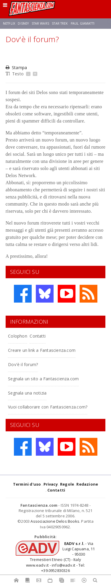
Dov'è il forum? (23, 364)
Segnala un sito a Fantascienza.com (43, 378)
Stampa (16, 67)
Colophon (17, 336)
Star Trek (60, 23)
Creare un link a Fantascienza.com (41, 350)
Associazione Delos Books (54, 521)
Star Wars (40, 23)
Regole (67, 484)
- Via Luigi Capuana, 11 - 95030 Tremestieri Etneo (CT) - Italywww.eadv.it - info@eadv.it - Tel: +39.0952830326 (60, 557)
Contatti (38, 336)
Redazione (87, 484)
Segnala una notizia (27, 393)
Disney (23, 23)
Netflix (9, 23)
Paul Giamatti (82, 23)
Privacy (51, 484)
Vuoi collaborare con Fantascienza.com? (47, 407)
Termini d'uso (27, 484)
